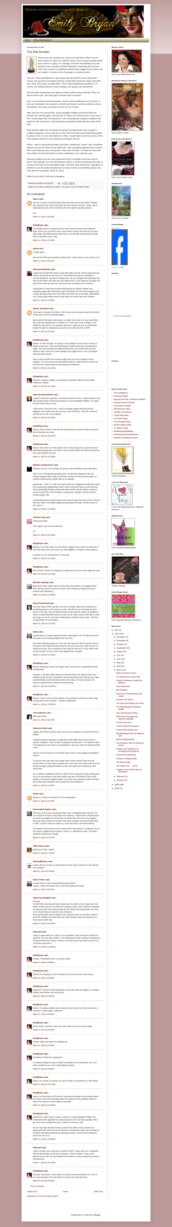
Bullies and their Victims (126, 673)
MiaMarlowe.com (128, 74)
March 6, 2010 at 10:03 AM (44, 1105)
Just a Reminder (123, 686)
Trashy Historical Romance (127, 726)
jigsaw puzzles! (68, 1065)
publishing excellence (53, 187)
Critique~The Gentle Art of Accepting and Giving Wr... (128, 750)
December (121, 637)
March (119, 670)
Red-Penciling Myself (125, 739)
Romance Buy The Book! (124, 402)
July (119, 655)
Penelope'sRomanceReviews (126, 434)
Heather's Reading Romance (126, 438)
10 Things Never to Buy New (128, 677)
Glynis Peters (39, 880)
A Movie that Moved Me (126, 755)
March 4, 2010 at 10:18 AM (44, 457)
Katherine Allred (40, 728)
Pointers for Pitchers (124, 700)
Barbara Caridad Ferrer (43, 465)
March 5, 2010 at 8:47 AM (43, 889)
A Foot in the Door (123, 722)
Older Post (98, 1191)
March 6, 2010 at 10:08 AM (44, 1139)
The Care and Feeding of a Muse (130, 703)
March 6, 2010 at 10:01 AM (44, 1084)
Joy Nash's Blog (120, 418)
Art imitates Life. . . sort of (127, 766)
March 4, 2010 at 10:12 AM (44, 368)
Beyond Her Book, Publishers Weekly (129, 399)
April (119, 666)
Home (27, 40)
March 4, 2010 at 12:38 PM (44, 704)
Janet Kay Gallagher (42, 898)
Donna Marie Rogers (42, 809)
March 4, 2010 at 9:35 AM (43, 261)
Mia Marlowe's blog (122, 409)
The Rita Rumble (123, 762)
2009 (116, 785)
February (121, 776)
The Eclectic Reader (122, 406)
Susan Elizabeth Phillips (80, 187)
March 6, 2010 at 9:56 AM (43, 1045)
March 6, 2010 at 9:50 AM (43, 978)
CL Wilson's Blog (121, 428)
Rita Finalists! (122, 690)
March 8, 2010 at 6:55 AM (43, 1181)
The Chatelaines (121, 393)
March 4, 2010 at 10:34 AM (44, 509)
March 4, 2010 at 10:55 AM (44, 535)
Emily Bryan (115, 228)
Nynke (36, 248)
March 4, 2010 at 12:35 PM (44, 686)
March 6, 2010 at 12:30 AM (44, 947)
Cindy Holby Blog (121, 415)
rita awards (66, 187)
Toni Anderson (39, 713)
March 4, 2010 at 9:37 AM (43, 300)
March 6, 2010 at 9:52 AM (43, 996)
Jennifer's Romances (122, 412)
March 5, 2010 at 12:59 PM (44, 923)
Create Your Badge (118, 267)
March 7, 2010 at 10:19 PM (44, 1162)
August (120, 651)
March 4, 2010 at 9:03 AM (43, 217)
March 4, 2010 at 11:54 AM (44, 655)
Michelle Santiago (41, 582)
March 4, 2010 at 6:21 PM (43, 837)
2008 (116, 788)
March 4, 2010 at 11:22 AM (44, 558)
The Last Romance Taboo (127, 713)
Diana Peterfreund (41, 603)
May (119, 662)
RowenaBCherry (40, 861)
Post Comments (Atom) (48, 1196)
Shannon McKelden (41, 269)
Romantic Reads (121, 396)
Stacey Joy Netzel (41, 308)
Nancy (36, 199)
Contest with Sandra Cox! (127, 730)
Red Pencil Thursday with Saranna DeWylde (126, 717)
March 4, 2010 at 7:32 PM (43, 853)
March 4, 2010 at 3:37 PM (43, 720)
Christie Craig (39, 517)
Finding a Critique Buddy (126, 758)
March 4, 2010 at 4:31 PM (43, 801)
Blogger (97, 1215)
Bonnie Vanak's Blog (122, 425)
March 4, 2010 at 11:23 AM (44, 574)
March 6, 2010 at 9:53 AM (43, 1014)
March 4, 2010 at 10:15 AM (44, 417)
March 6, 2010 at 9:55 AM (43, 1030)
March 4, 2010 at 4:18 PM (43, 785)
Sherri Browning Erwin (43, 395)
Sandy (36, 632)
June (119, 659)
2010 (116, 634)
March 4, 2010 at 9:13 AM (43, 240)
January (120, 780)
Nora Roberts (39, 187)
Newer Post (32, 1191)
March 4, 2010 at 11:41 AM (44, 623)
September (121, 648)
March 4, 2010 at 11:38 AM (44, 595)
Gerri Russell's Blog (122, 422)
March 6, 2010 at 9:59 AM (43, 1069)
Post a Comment (37, 1186)
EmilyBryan (38, 225)
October (120, 644)
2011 (116, 630)
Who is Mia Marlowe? (43, 40)
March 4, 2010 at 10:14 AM (44, 386)
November (121, 640)
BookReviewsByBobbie (123, 431)
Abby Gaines (38, 846)
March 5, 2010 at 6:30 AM (43, 871)
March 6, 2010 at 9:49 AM (43, 962)
